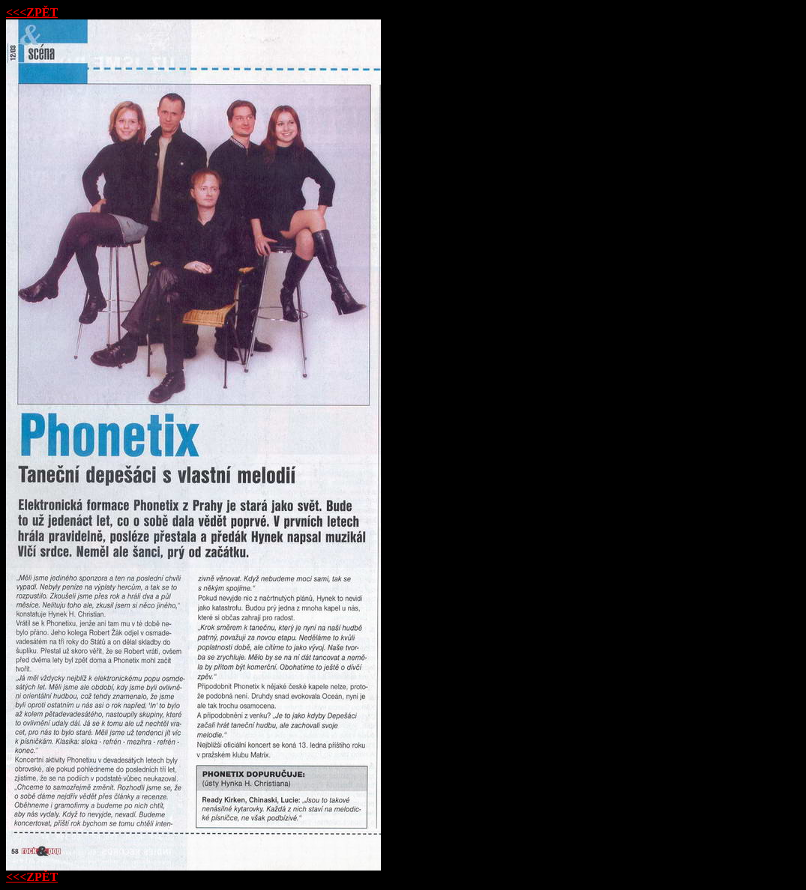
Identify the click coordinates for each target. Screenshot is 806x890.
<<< (32, 12)
